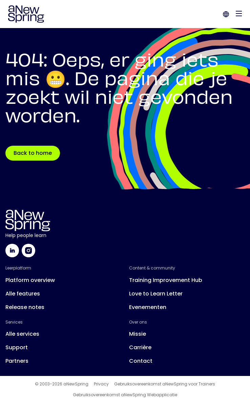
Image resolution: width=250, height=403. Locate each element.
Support (16, 347)
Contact (140, 361)
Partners (16, 361)
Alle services (22, 334)
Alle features (22, 294)
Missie (137, 334)
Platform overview (30, 280)
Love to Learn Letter (156, 294)
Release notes (24, 307)
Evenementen (147, 307)
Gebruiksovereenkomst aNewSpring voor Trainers (164, 384)
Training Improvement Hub (165, 280)
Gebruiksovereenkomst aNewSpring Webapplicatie (125, 395)
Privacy (101, 384)
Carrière (140, 347)
